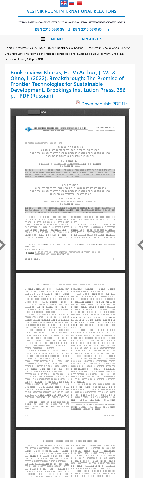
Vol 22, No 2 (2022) (42, 48)
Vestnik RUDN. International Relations (71, 16)
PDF (40, 59)
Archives (91, 39)
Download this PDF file (104, 104)
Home (9, 48)
